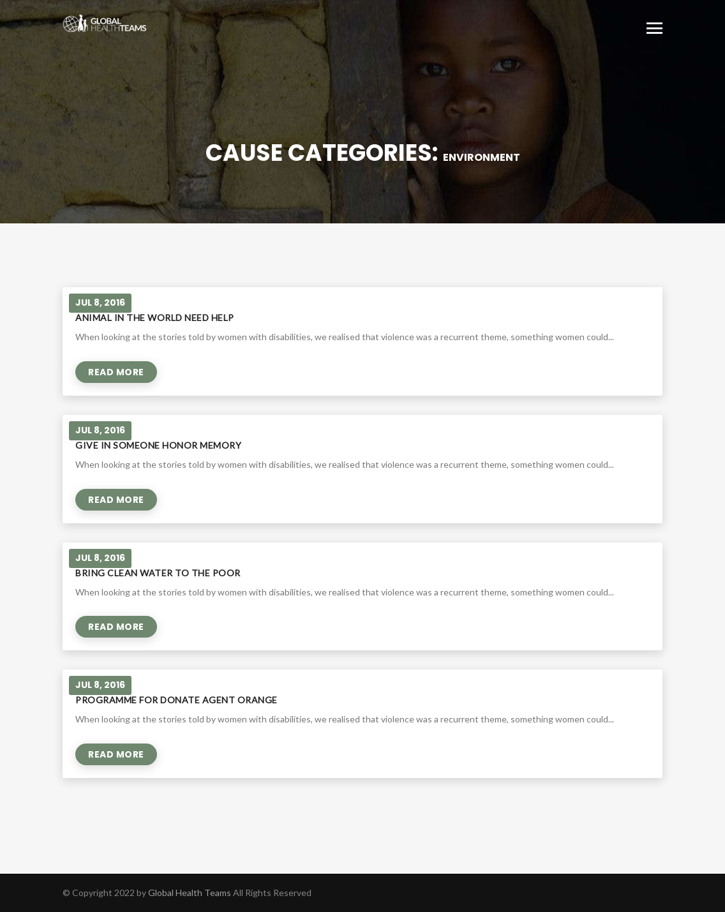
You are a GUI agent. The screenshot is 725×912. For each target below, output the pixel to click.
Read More (116, 372)
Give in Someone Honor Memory (158, 445)
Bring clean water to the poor (158, 572)
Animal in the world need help (154, 317)
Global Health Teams (189, 892)
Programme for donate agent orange (176, 699)
